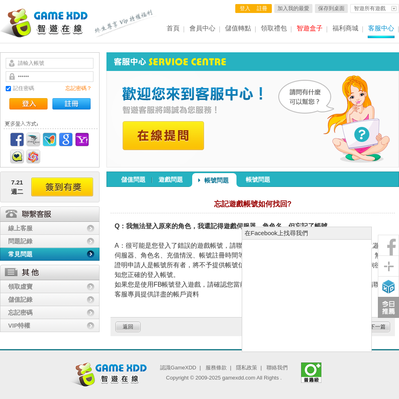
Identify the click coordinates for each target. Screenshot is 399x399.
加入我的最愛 (293, 8)
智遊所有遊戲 (370, 8)
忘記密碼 (20, 312)
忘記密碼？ (78, 88)
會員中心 (202, 28)
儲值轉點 (238, 28)
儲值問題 (133, 179)
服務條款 (216, 368)
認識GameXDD (178, 368)
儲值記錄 (20, 299)
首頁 (173, 28)
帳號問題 (216, 180)
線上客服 (20, 228)
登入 (245, 8)
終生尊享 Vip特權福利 (125, 23)
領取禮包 (274, 28)
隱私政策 (246, 368)
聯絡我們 (277, 368)
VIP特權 (19, 325)
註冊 (262, 8)
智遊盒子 (310, 28)
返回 (128, 327)
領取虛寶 (20, 286)
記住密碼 (23, 88)
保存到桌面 (331, 8)
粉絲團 (388, 245)
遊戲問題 (170, 179)
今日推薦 (388, 307)
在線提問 (163, 135)
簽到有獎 (62, 187)
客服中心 (381, 28)
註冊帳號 (71, 103)
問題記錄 (20, 241)
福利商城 (345, 28)
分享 (388, 266)
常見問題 (20, 254)
